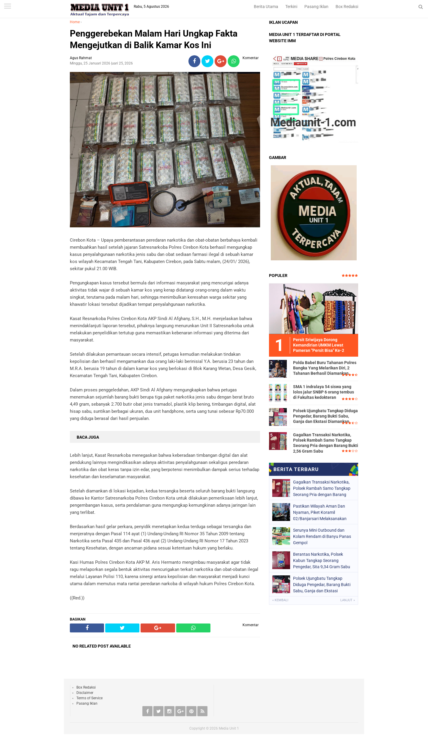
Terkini (291, 6)
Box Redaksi (347, 6)
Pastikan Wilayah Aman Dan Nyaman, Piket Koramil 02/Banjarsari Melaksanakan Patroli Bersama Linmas (320, 512)
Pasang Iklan (316, 6)
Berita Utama (266, 6)
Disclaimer (84, 693)
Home (75, 22)
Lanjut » (347, 600)
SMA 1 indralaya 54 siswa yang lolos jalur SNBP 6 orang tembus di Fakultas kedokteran (323, 392)
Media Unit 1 (229, 728)
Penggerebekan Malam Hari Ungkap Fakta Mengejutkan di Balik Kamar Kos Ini (153, 39)
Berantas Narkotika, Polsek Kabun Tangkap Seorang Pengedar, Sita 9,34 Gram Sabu (321, 560)
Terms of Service (89, 698)
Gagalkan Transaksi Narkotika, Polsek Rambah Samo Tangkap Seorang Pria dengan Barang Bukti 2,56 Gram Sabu (325, 443)
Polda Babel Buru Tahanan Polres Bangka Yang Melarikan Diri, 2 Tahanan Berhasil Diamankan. (324, 368)
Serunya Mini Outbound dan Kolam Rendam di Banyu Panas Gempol (322, 536)
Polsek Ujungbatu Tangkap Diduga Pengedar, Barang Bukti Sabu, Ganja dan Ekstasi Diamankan (325, 416)
